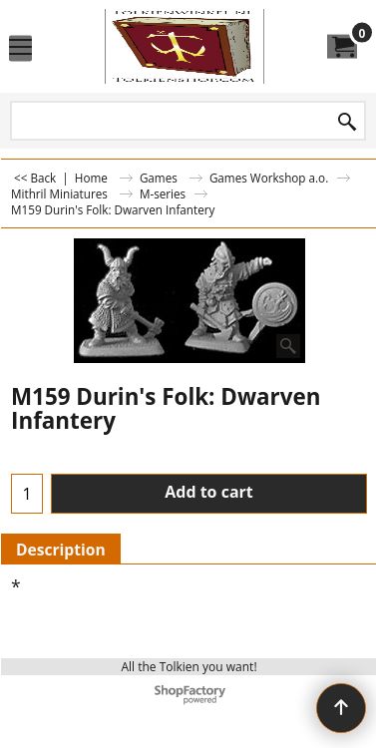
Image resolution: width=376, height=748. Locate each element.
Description (61, 550)
